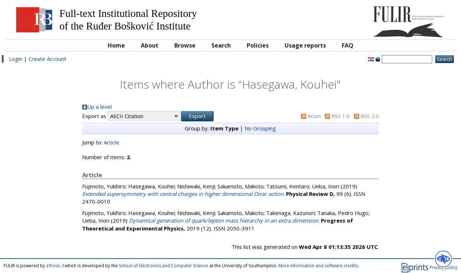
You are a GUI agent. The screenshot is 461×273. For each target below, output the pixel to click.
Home (116, 45)
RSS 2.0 (370, 116)
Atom (314, 116)
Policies (258, 45)
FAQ (347, 45)
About (149, 45)
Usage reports (305, 45)
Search (221, 45)
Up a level (99, 106)
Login (15, 58)
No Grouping (260, 128)
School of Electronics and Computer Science (163, 266)
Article (111, 142)
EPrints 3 (55, 266)
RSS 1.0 (340, 116)
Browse (185, 45)
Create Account (47, 58)
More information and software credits (318, 266)
